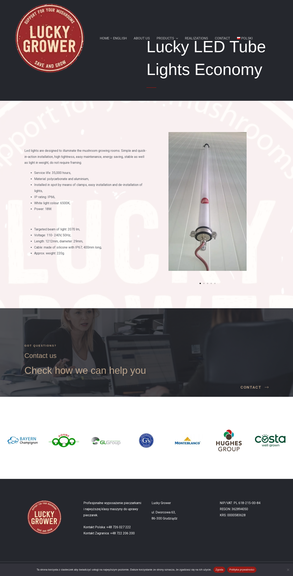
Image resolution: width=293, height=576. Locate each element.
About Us (142, 38)
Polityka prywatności (241, 569)
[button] (176, 38)
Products (167, 38)
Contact (222, 38)
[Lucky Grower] (49, 38)
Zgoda (219, 569)
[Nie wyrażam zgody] (288, 570)
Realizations (196, 38)
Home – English (113, 38)
